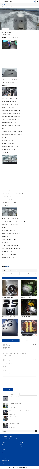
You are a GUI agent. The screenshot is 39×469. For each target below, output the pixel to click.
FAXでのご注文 (4, 458)
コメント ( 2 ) (11, 340)
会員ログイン (21, 446)
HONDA (3, 446)
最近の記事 (11, 394)
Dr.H (7, 270)
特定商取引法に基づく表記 (5, 460)
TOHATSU (3, 449)
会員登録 (21, 444)
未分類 (11, 270)
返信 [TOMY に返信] (33, 344)
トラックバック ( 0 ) (28, 340)
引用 (35, 344)
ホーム (3, 444)
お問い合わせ (4, 463)
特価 (2, 452)
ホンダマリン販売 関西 (7, 1)
